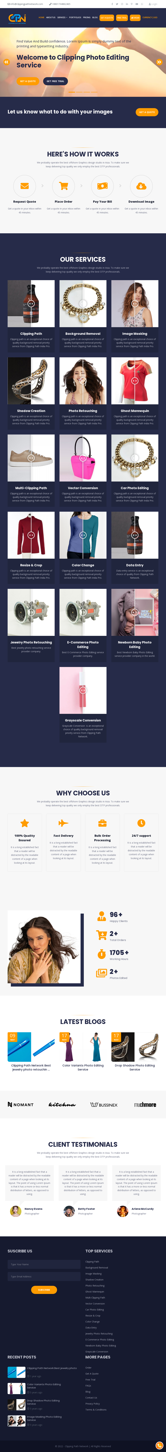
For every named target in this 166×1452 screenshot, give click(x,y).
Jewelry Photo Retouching (99, 1333)
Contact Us (91, 1397)
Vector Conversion (95, 1303)
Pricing (86, 17)
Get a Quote (28, 81)
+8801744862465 (59, 4)
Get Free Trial (55, 81)
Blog (95, 17)
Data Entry (91, 1327)
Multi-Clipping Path (95, 1297)
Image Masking (93, 1273)
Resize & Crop (92, 1315)
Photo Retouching (94, 1285)
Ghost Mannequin (94, 1291)
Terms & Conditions (96, 1409)
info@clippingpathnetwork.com (25, 4)
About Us (51, 17)
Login (153, 4)
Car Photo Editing (94, 1309)
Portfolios (75, 17)
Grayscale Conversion (96, 1351)
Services (61, 17)
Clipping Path (92, 1261)
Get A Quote (107, 17)
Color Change (92, 1321)
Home (41, 17)
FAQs (88, 1385)
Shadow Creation (94, 1279)
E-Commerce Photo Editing (99, 1339)
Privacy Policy (92, 1403)
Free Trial (122, 17)
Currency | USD (149, 17)
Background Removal (96, 1267)
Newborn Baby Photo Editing (100, 1345)
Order (135, 17)
